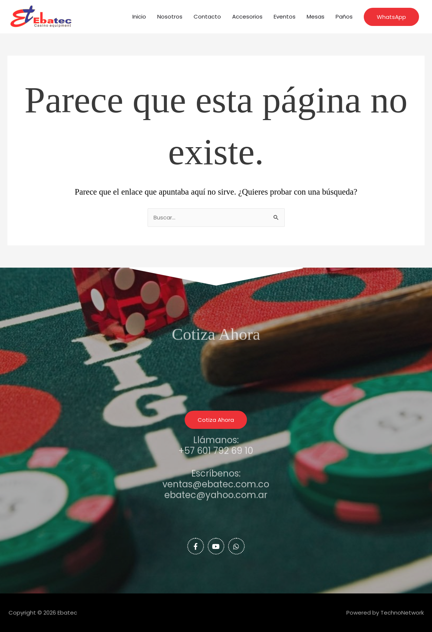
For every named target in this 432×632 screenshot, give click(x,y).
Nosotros (169, 16)
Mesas (315, 16)
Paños (344, 16)
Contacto (207, 16)
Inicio (139, 16)
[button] (391, 17)
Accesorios (247, 16)
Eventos (285, 16)
